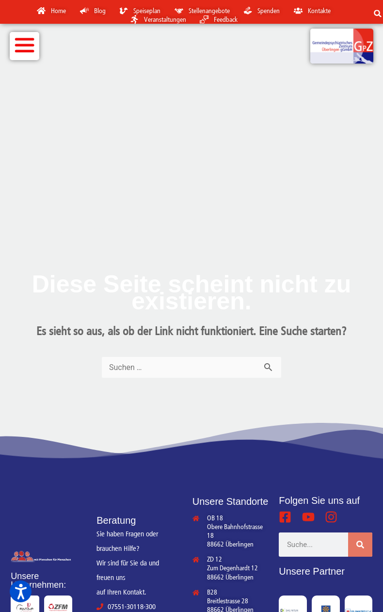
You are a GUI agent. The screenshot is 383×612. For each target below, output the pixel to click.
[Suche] (360, 544)
